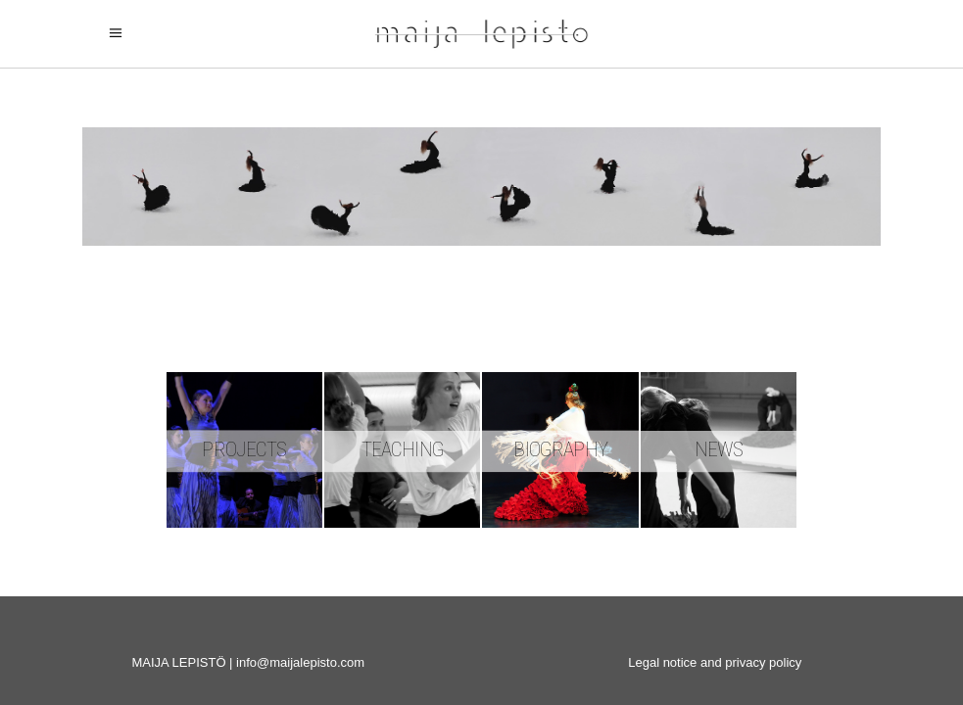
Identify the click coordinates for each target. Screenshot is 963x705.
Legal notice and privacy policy (714, 662)
